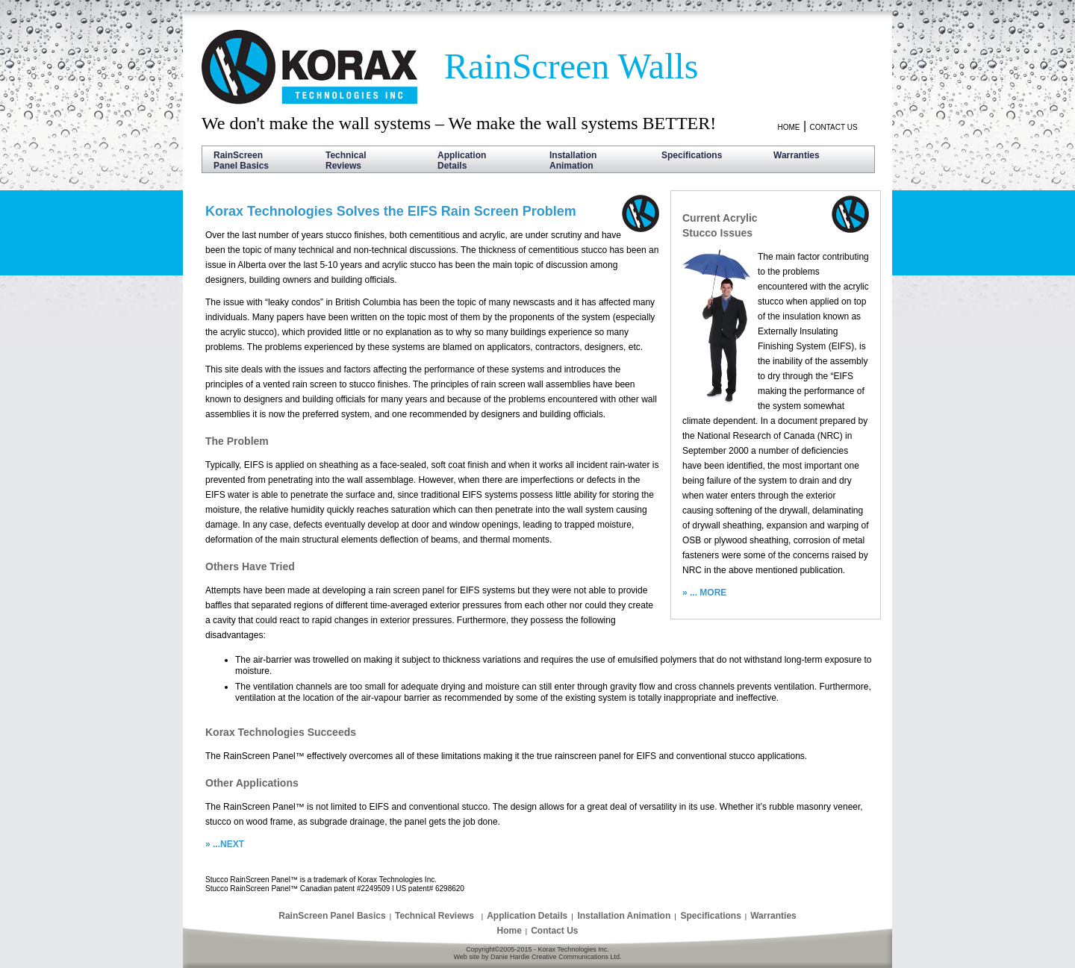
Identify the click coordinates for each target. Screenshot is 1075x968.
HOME (788, 127)
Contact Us (554, 930)
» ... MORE (704, 592)
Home (508, 930)
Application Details (461, 160)
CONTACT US (833, 127)
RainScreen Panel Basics (241, 160)
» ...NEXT (224, 844)
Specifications (691, 160)
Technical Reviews (345, 160)
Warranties (796, 160)
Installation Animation (572, 160)
